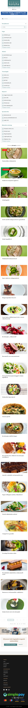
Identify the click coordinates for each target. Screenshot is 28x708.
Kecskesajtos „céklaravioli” (9, 336)
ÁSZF (4, 674)
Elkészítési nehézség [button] (14, 125)
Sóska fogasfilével (7, 239)
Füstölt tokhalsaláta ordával (9, 514)
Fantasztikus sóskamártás (9, 161)
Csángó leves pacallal (8, 533)
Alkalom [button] (14, 51)
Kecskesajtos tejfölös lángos (9, 436)
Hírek (4, 661)
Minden (24, 623)
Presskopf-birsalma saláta (9, 553)
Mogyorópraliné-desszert (9, 297)
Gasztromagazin (6, 663)
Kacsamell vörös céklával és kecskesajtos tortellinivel (13, 456)
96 (21, 623)
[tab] (14, 23)
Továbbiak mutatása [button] (6, 47)
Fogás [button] (14, 31)
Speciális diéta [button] (14, 111)
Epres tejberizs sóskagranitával (10, 278)
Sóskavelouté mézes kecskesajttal (11, 612)
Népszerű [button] (14, 91)
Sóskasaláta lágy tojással (8, 397)
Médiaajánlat (5, 672)
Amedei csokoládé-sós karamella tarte (12, 475)
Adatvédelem (5, 676)
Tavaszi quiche (6, 416)
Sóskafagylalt (5, 200)
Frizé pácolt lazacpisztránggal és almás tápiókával (12, 376)
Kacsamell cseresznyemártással (10, 356)
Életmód (4, 666)
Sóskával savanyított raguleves (10, 180)
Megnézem (21, 644)
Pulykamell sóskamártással (9, 258)
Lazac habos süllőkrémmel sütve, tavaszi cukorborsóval (13, 318)
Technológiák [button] (14, 71)
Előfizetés (5, 680)
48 (19, 623)
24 (17, 623)
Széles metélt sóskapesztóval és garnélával (13, 219)
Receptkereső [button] (14, 23)
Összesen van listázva (14, 145)
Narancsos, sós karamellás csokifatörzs (12, 592)
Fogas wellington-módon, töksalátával (12, 494)
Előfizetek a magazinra (10, 644)
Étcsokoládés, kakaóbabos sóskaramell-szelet (12, 573)
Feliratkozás (5, 684)
